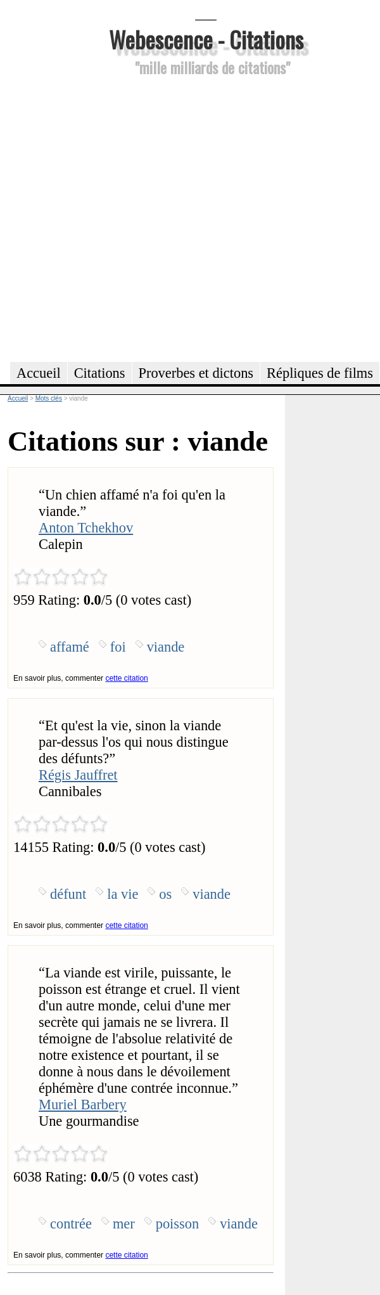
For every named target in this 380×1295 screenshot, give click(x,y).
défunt (68, 894)
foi (118, 647)
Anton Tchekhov (86, 528)
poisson (177, 1224)
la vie (122, 894)
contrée (71, 1224)
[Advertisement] (129, 217)
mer (124, 1224)
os (165, 894)
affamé (69, 647)
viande (166, 647)
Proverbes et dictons (196, 373)
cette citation (126, 678)
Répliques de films (320, 373)
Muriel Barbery (83, 1104)
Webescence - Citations (206, 39)
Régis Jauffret (78, 775)
